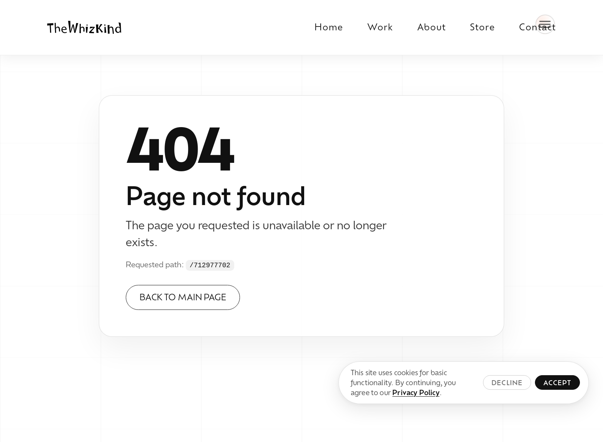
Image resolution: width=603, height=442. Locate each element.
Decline (506, 382)
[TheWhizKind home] (84, 27)
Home (329, 27)
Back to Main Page (182, 297)
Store (482, 27)
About (431, 27)
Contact (537, 27)
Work (380, 27)
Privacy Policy (416, 392)
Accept (557, 382)
